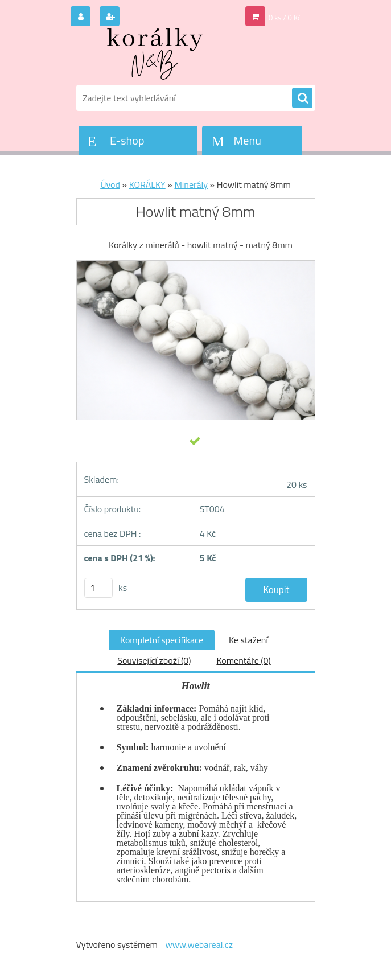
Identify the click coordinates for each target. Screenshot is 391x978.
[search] (302, 98)
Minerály (191, 184)
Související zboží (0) (154, 660)
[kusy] (98, 588)
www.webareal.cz (199, 944)
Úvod (110, 184)
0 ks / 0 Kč (285, 17)
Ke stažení (248, 640)
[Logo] (154, 55)
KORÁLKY (147, 184)
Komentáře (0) (243, 660)
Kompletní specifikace (161, 640)
